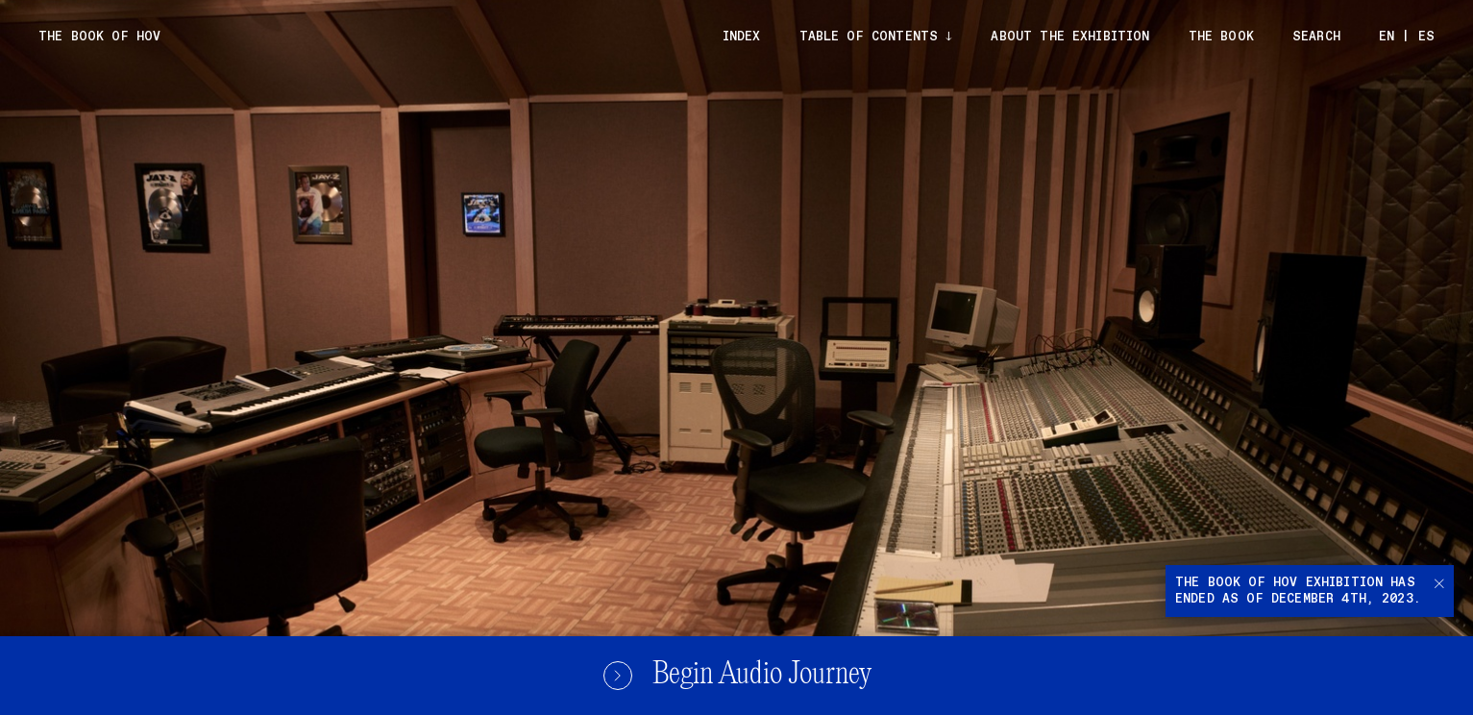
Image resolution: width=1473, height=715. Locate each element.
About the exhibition (1070, 37)
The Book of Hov (99, 37)
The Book (1221, 37)
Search (1316, 37)
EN (1386, 37)
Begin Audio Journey (737, 675)
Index (742, 37)
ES (1426, 37)
